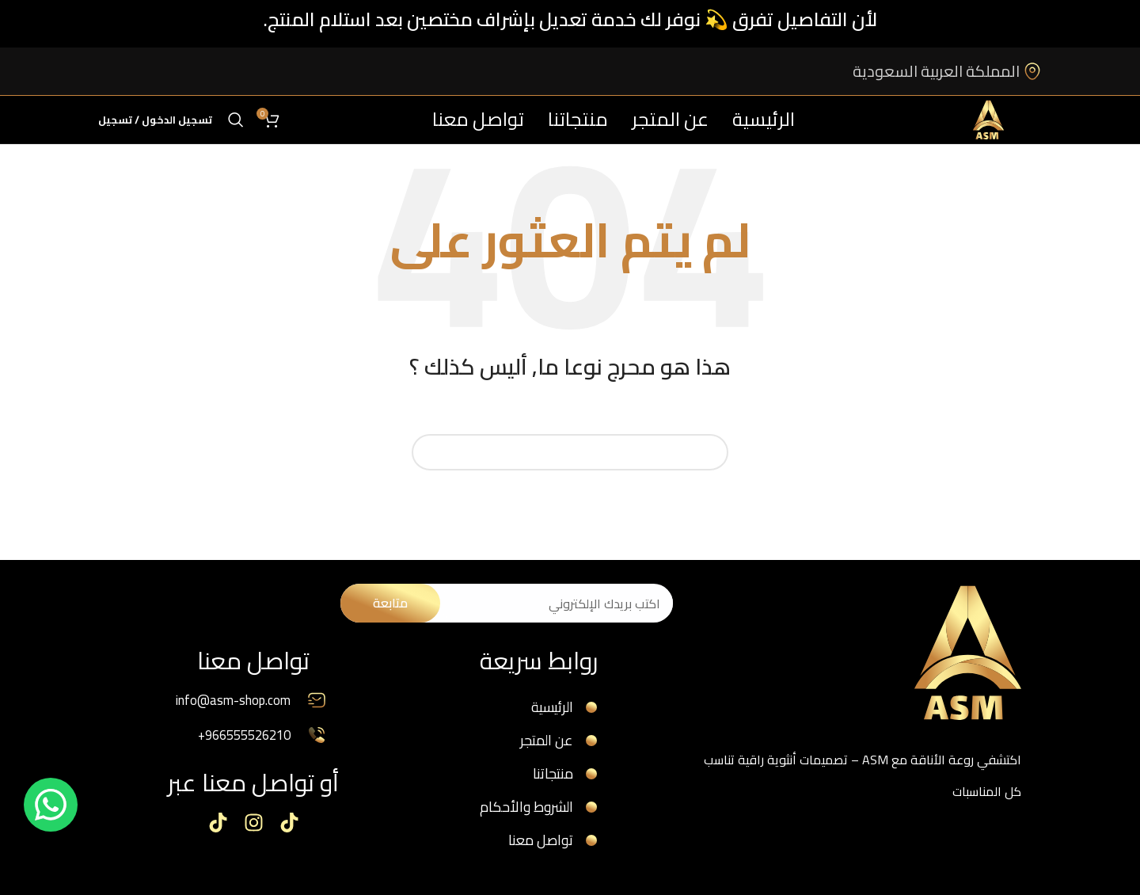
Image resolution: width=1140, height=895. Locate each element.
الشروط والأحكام (526, 812)
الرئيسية (554, 708)
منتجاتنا (556, 777)
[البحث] (236, 119)
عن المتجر (549, 742)
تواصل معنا (542, 847)
